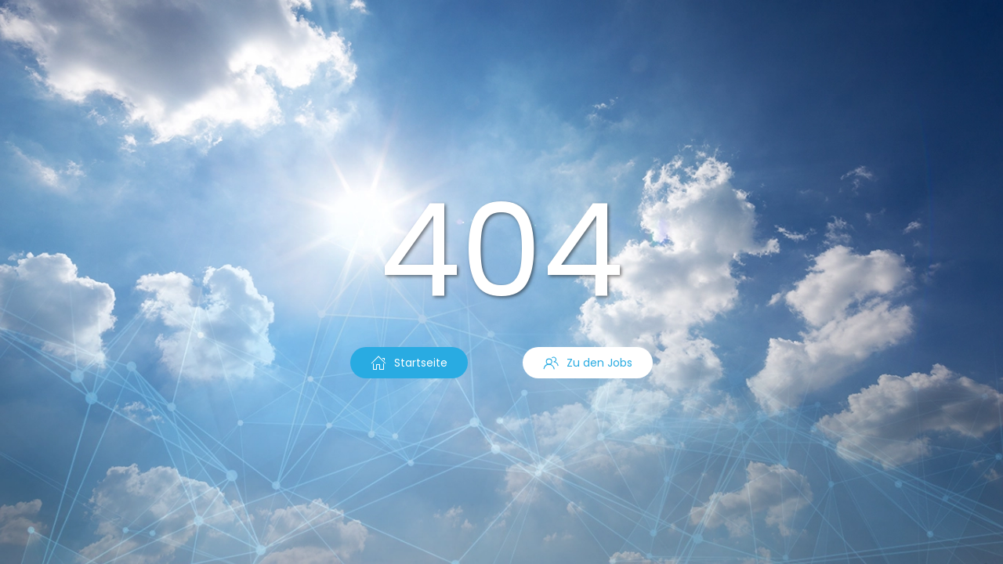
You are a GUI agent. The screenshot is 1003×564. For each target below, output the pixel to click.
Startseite (409, 363)
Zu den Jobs (587, 363)
